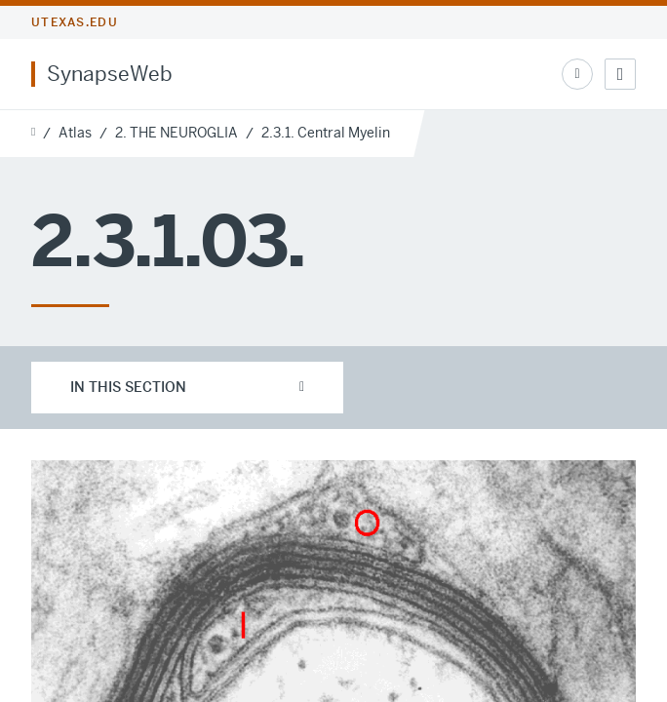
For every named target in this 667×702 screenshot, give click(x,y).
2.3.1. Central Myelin (325, 132)
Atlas (75, 132)
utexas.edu (74, 22)
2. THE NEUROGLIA (176, 132)
